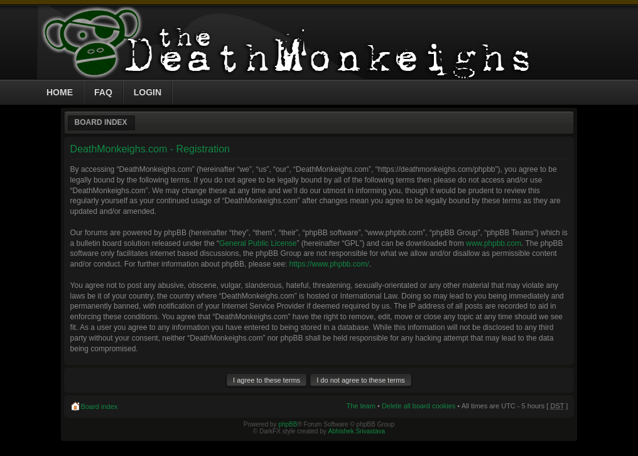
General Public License (257, 243)
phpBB (287, 424)
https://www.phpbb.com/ (329, 264)
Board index (101, 122)
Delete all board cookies (418, 406)
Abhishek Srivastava (357, 431)
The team (360, 406)
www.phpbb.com (493, 243)
